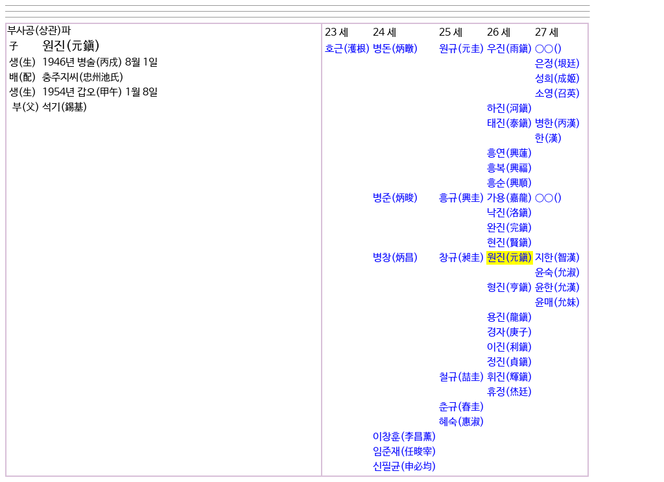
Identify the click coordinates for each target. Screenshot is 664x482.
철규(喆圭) (461, 377)
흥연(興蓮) (509, 153)
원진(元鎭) (509, 258)
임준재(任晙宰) (404, 452)
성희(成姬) (557, 79)
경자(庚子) (509, 332)
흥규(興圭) (461, 198)
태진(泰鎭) (509, 123)
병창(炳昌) (395, 258)
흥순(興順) (509, 183)
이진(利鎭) (509, 347)
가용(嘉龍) (509, 198)
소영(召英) (557, 94)
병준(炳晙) (395, 198)
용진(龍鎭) (509, 317)
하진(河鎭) (509, 108)
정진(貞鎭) (509, 362)
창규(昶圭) (461, 258)
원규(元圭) (461, 49)
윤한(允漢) (557, 288)
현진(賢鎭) (509, 243)
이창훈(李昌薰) (404, 437)
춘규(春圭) (461, 407)
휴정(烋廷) (509, 392)
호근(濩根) (347, 49)
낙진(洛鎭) (509, 213)
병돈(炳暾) (395, 49)
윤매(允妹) (557, 302)
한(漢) (548, 138)
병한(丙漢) (557, 123)
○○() (548, 49)
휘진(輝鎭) (509, 377)
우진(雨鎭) (509, 49)
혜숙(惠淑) (461, 422)
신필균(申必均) (404, 467)
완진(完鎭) (509, 228)
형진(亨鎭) (509, 288)
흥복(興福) (509, 168)
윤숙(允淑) (557, 273)
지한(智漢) (557, 258)
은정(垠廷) (557, 64)
